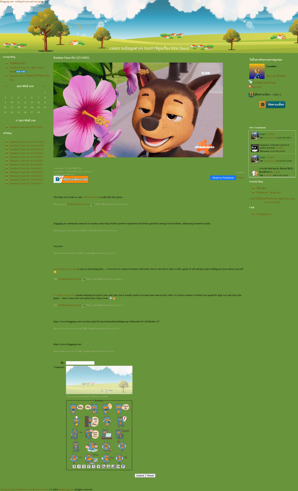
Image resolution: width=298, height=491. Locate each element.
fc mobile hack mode (64, 295)
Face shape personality (64, 268)
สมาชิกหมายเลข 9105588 (71, 279)
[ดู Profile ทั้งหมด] (276, 76)
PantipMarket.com (23, 489)
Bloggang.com (264, 214)
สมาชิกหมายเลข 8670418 (80, 204)
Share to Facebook (223, 177)
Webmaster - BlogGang (269, 192)
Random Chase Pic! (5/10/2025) (26, 164)
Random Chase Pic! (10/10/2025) (27, 145)
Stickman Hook (91, 197)
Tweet (240, 177)
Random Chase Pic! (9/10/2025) (26, 149)
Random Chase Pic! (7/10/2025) (26, 156)
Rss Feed (256, 86)
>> (44, 86)
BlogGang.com (66, 489)
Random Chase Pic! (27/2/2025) (26, 127)
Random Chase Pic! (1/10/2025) (26, 179)
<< (6, 86)
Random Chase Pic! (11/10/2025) (27, 141)
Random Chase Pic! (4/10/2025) (26, 168)
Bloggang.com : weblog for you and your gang (21, 1)
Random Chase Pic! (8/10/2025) (26, 153)
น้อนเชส (261, 188)
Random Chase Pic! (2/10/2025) (26, 175)
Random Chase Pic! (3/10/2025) (26, 172)
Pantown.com (41, 489)
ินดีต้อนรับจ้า (18, 63)
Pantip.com (6, 489)
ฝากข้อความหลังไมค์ (264, 82)
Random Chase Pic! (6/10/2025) (26, 160)
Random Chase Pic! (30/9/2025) (26, 183)
